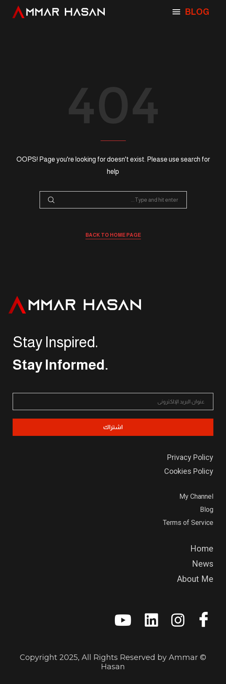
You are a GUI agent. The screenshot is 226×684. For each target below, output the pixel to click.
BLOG (197, 11)
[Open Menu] (176, 12)
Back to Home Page (113, 235)
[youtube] (121, 623)
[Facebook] (200, 622)
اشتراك (113, 427)
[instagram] (174, 623)
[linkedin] (147, 623)
